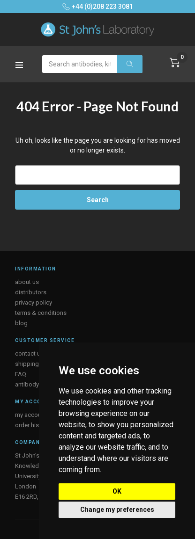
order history (32, 425)
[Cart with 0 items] (175, 63)
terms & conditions (41, 312)
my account (30, 414)
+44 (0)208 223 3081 (97, 6)
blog (21, 323)
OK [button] (116, 491)
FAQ (20, 374)
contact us (29, 353)
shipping (27, 363)
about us (27, 281)
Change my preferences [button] (117, 509)
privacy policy (33, 302)
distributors (30, 292)
